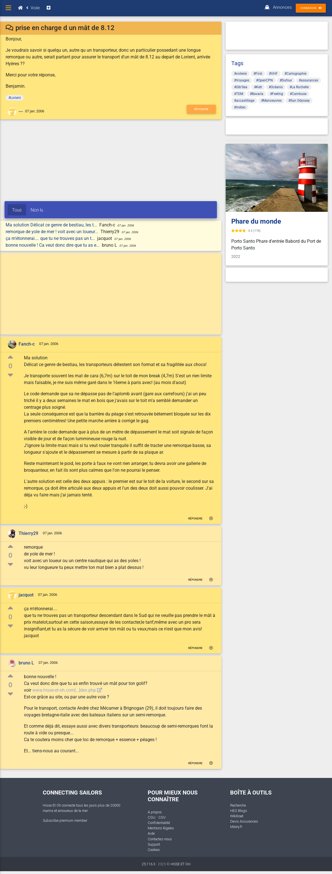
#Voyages (241, 80)
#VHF (273, 74)
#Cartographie (295, 74)
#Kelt (258, 87)
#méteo (240, 107)
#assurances (308, 80)
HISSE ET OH (180, 864)
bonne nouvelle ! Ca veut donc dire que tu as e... (53, 245)
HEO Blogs (238, 810)
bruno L (26, 663)
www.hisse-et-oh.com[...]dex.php (67, 690)
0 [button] (10, 366)
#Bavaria (256, 94)
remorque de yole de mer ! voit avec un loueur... (52, 231)
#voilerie (240, 74)
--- (21, 111)
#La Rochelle (299, 87)
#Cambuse (298, 94)
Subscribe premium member (65, 820)
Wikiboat (236, 816)
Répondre (201, 109)
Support (154, 844)
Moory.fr (236, 826)
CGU (151, 817)
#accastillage (244, 101)
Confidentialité (159, 822)
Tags (237, 63)
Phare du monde (256, 221)
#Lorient (14, 98)
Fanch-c (27, 344)
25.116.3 (148, 864)
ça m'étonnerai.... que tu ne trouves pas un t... (51, 238)
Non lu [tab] (37, 210)
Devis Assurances (244, 821)
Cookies (154, 849)
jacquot (26, 595)
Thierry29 (28, 533)
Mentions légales (161, 828)
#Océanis (276, 87)
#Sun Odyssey (299, 101)
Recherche (238, 805)
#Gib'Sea (240, 87)
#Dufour (286, 80)
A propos (155, 812)
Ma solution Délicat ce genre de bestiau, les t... (52, 225)
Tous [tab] (17, 210)
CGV (162, 817)
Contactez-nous (160, 839)
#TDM (238, 94)
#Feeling (276, 94)
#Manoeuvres (271, 101)
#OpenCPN (264, 80)
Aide (151, 833)
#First (258, 74)
